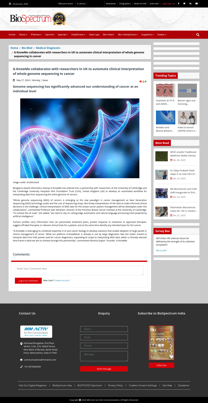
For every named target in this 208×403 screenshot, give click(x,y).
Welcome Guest (66, 3)
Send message (104, 368)
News (22, 34)
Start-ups (94, 34)
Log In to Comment (28, 280)
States (160, 34)
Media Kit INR (140, 3)
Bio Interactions (127, 34)
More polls (161, 250)
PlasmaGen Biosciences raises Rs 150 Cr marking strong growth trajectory (183, 209)
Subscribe (154, 3)
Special (62, 34)
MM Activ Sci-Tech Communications (103, 400)
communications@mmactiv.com (40, 359)
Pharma (35, 34)
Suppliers (146, 34)
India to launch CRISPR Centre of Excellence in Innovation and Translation (187, 129)
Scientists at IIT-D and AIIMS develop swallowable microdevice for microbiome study (165, 102)
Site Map (167, 385)
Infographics (125, 3)
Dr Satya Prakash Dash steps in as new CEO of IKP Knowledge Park (182, 172)
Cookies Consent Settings (143, 385)
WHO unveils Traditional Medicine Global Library (183, 153)
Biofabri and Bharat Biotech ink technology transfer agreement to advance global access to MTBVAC (164, 129)
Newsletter (111, 3)
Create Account (62, 280)
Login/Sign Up (168, 3)
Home (12, 34)
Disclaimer (183, 385)
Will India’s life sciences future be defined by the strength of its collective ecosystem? (175, 241)
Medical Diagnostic (48, 48)
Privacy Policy (115, 385)
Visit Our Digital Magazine (33, 385)
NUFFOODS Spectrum (90, 385)
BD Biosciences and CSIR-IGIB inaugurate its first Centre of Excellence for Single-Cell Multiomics (183, 190)
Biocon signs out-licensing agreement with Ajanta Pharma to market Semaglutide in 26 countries (187, 102)
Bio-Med (108, 34)
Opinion (49, 34)
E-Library (81, 3)
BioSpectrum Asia (62, 385)
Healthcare (77, 34)
